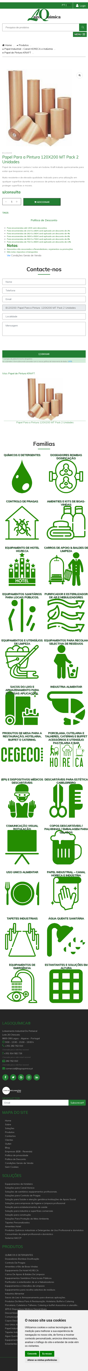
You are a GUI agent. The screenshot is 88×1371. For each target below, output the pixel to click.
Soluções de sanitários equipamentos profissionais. (31, 1191)
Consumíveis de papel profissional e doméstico (29, 1234)
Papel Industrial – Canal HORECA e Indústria (27, 48)
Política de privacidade (16, 1155)
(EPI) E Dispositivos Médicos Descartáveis (26, 1309)
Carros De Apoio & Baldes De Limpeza (24, 1274)
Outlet (8, 1143)
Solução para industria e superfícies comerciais (29, 1211)
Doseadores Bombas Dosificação (22, 1258)
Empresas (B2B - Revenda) (18, 1151)
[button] (80, 34)
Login (81, 5)
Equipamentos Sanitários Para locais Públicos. (28, 1278)
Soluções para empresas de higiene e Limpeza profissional (35, 1203)
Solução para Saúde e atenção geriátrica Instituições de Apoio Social (40, 1199)
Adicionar (42, 202)
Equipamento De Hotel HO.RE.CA (21, 1270)
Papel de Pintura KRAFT (16, 52)
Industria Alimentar (14, 1293)
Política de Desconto (15, 1159)
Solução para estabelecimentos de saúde (26, 1207)
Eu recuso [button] (47, 1353)
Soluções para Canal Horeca (19, 1187)
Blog (7, 1147)
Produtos (23, 45)
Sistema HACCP (13, 1238)
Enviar (44, 354)
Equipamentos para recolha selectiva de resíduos (30, 1289)
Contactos (10, 1136)
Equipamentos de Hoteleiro (19, 1184)
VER (70, 361)
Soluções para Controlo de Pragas (22, 1195)
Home (7, 45)
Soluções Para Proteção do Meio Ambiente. (27, 1218)
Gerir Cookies (12, 1167)
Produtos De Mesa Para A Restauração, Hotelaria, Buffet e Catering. (39, 1301)
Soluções (9, 1128)
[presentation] (44, 344)
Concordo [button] (32, 1353)
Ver (9, 255)
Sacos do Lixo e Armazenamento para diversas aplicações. (35, 1297)
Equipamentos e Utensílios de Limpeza (24, 1285)
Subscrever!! (77, 1102)
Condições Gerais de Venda (19, 1163)
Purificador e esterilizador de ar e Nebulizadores (29, 1282)
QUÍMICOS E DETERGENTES (19, 1255)
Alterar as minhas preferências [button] (42, 1360)
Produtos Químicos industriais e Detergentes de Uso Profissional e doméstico (44, 1230)
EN (69, 4)
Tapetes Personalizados (17, 1222)
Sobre (8, 1124)
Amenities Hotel (13, 1226)
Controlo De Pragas (15, 1262)
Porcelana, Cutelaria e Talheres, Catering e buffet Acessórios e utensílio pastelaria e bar (41, 1305)
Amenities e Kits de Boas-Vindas (21, 1266)
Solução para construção (18, 1214)
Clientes (9, 1140)
